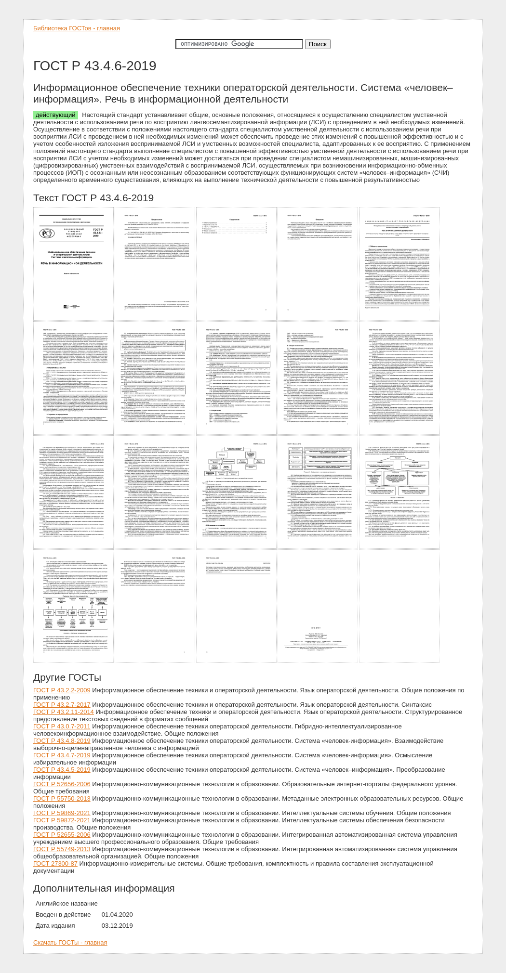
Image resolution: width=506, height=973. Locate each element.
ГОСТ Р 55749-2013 (62, 849)
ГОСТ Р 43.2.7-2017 (62, 704)
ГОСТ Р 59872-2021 (62, 820)
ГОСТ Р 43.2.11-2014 (63, 711)
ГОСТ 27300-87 (55, 863)
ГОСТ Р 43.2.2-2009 (62, 690)
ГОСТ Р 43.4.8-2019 (62, 740)
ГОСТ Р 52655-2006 (62, 834)
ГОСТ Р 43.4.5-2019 (62, 769)
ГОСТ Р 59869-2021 (62, 813)
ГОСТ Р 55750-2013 (62, 798)
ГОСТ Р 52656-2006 (62, 784)
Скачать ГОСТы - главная (70, 942)
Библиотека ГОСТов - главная (76, 28)
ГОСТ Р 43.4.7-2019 (62, 755)
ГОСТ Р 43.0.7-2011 (62, 726)
